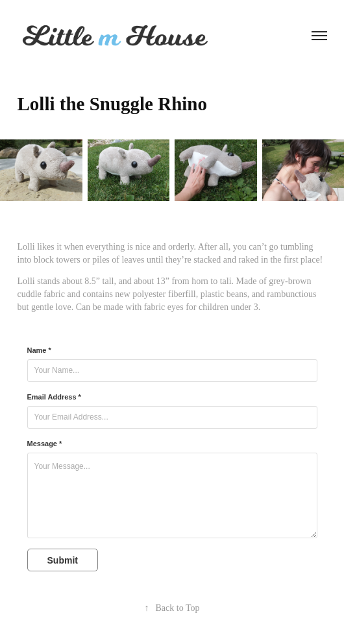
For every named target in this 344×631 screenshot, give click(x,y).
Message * (44, 443)
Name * (39, 350)
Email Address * (54, 397)
